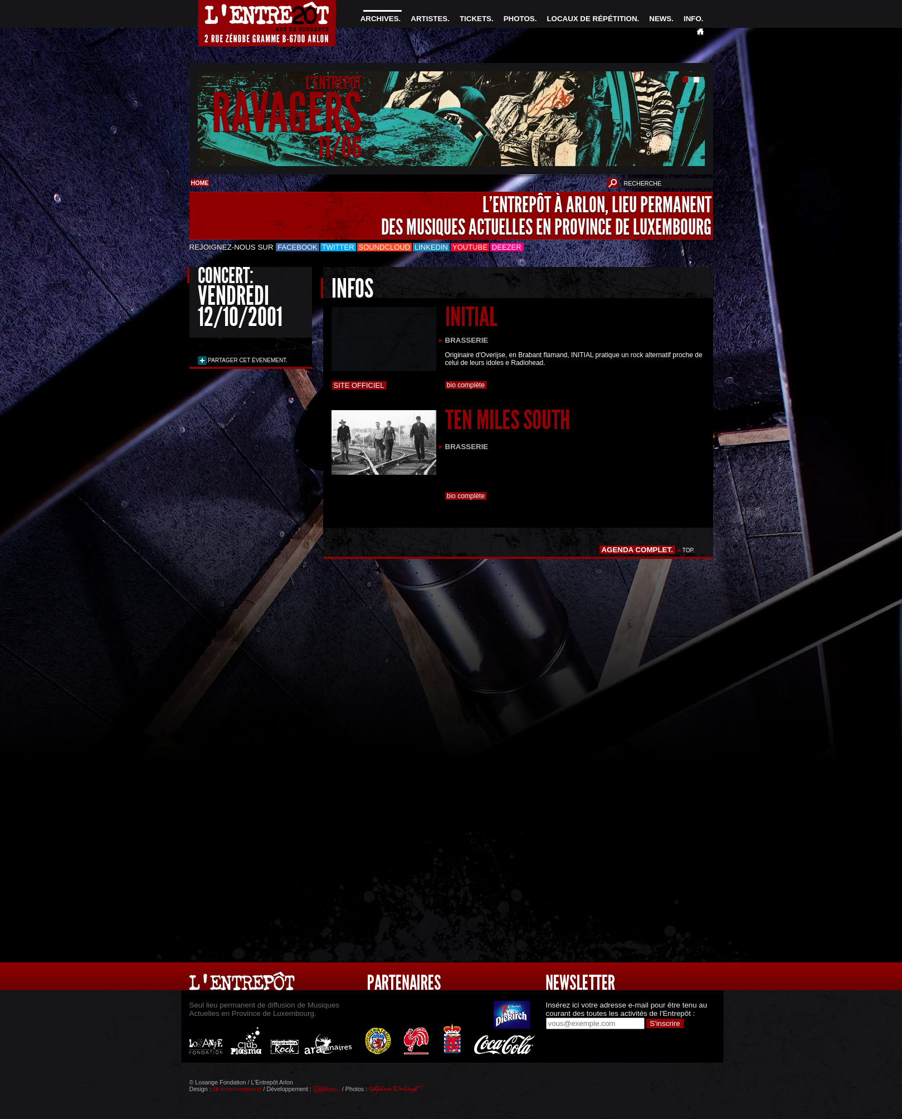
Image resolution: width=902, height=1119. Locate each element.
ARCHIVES (379, 18)
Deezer (506, 247)
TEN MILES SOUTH (507, 420)
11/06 (339, 147)
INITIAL (471, 317)
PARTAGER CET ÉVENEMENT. (247, 360)
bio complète (466, 385)
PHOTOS (519, 18)
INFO (692, 18)
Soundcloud (384, 247)
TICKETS (475, 18)
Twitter (338, 247)
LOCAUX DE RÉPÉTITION (592, 18)
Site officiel (359, 385)
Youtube (469, 247)
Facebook (297, 247)
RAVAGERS (287, 113)
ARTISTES (429, 18)
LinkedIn (431, 247)
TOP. (688, 550)
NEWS (660, 18)
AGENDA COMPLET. (637, 550)
